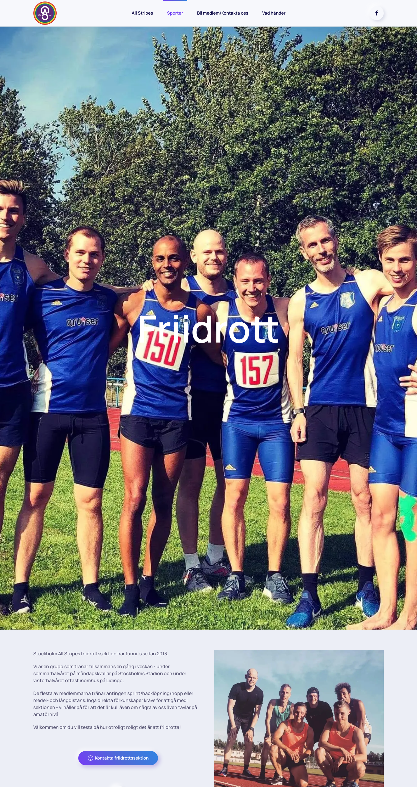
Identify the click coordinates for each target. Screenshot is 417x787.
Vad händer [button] (274, 13)
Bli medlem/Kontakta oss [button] (222, 13)
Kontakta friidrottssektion (118, 758)
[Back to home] (45, 13)
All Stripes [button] (142, 13)
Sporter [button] (175, 13)
